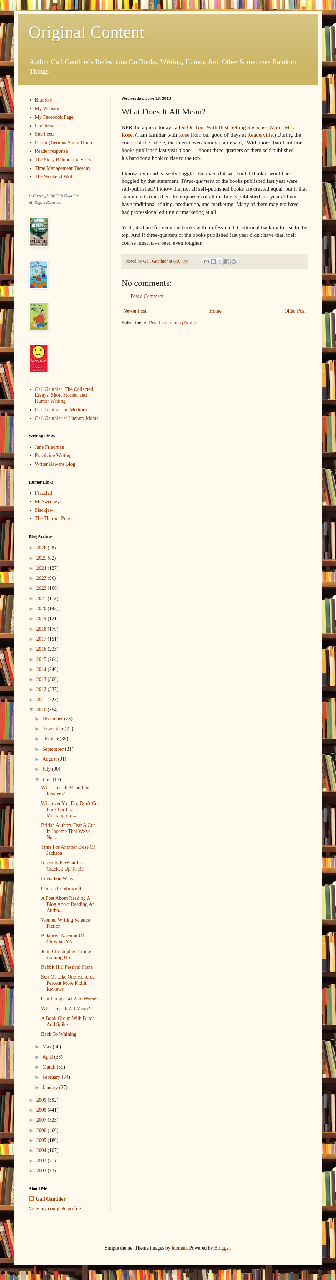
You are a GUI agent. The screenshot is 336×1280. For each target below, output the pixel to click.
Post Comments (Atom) (173, 322)
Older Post (295, 311)
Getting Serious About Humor (65, 142)
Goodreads (46, 125)
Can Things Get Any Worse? (69, 998)
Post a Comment (147, 296)
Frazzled (43, 493)
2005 (42, 1140)
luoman (179, 1248)
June (47, 779)
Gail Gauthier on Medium (61, 409)
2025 (42, 558)
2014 (42, 669)
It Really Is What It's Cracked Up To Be (62, 866)
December (53, 718)
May (47, 1046)
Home (215, 311)
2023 (42, 578)
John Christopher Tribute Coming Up (66, 954)
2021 (42, 598)
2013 (42, 679)
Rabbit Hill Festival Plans (67, 967)
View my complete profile (55, 1208)
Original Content (86, 32)
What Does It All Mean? (65, 1008)
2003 (42, 1160)
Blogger (222, 1248)
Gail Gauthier (51, 1199)
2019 (42, 618)
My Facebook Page (54, 117)
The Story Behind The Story (63, 159)
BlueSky (43, 100)
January (50, 1087)
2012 (42, 689)
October (51, 738)
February (51, 1077)
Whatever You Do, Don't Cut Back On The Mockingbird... (70, 809)
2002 (42, 1170)
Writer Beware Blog (55, 464)
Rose (183, 135)
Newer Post (135, 311)
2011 (42, 699)
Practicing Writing (53, 455)
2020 (42, 608)
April (48, 1057)
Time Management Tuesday (63, 168)
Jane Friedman (49, 447)
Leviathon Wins (57, 878)
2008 (42, 1110)
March (49, 1067)
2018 (42, 629)
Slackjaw (44, 510)
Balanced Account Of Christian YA (62, 939)
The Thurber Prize (53, 518)
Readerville (260, 135)
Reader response (51, 151)
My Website (47, 108)
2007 (42, 1120)
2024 (42, 568)
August (50, 759)
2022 (42, 588)
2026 (42, 547)
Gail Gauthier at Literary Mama (67, 418)
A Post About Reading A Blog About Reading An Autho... (68, 904)
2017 (42, 639)
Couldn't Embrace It (61, 888)
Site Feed (44, 134)
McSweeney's (49, 501)
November (53, 728)
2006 (42, 1130)
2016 (42, 649)
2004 (42, 1150)
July (47, 769)
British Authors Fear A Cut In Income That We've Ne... (68, 831)
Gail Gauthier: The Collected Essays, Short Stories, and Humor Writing (64, 395)
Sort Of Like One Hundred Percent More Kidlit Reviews (68, 983)
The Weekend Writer (55, 176)
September (53, 749)
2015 (42, 659)
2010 (42, 709)
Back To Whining (58, 1034)
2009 (42, 1100)
